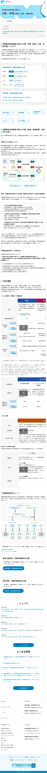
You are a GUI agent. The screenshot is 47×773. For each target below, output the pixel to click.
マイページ (5, 718)
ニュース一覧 (41, 35)
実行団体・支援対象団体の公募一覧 (32, 713)
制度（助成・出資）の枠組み (7, 745)
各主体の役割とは (14, 186)
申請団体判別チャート (37, 112)
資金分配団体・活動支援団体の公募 (14, 67)
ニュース (5, 121)
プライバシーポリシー (20, 760)
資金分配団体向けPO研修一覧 (32, 730)
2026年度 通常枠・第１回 (20, 71)
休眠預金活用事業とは (29, 186)
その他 (2, 742)
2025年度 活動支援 (19, 85)
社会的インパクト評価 (5, 730)
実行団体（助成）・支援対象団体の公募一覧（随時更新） (17, 97)
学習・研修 (27, 724)
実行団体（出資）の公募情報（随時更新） (13, 100)
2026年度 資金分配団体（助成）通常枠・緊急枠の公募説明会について (19, 637)
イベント (3, 712)
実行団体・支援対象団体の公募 (12, 93)
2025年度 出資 (18, 80)
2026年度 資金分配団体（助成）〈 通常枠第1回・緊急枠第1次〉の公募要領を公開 (21, 630)
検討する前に (6, 112)
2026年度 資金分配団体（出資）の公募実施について (14, 624)
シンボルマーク (4, 750)
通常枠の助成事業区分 (24, 314)
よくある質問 (21, 121)
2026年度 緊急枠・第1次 (20, 76)
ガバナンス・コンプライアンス (7, 735)
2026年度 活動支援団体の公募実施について (12, 617)
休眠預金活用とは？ (5, 724)
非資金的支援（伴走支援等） (7, 549)
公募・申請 (27, 701)
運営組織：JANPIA (34, 757)
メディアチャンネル (5, 707)
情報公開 (3, 738)
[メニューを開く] (44, 2)
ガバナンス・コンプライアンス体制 (8, 551)
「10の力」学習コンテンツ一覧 (32, 733)
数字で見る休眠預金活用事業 (7, 747)
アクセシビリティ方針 (31, 760)
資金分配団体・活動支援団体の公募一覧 (33, 707)
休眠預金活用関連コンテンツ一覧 (32, 739)
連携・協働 (3, 740)
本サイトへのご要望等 (23, 757)
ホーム (3, 21)
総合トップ (3, 701)
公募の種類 (21, 112)
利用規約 (12, 760)
